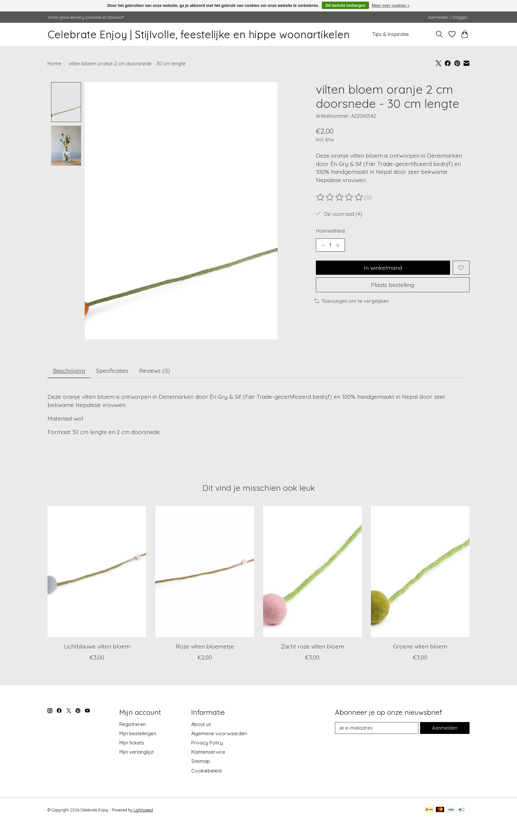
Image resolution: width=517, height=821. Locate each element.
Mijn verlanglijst (136, 752)
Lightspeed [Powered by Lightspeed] (143, 809)
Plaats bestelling (392, 284)
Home (54, 63)
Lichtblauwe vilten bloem (97, 646)
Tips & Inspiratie (390, 34)
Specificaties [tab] (112, 370)
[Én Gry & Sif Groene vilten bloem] (420, 572)
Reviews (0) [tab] (154, 370)
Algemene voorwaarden (219, 733)
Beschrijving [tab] (69, 370)
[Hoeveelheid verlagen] (323, 245)
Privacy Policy (207, 743)
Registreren (132, 724)
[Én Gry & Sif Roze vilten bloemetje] (204, 572)
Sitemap (200, 761)
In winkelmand (383, 267)
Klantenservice (208, 752)
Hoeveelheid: (331, 231)
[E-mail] (376, 728)
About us (201, 724)
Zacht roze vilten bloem (312, 646)
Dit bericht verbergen (345, 5)
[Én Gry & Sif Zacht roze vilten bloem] (312, 572)
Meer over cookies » (391, 5)
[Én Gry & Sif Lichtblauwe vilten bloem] (96, 572)
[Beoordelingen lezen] (340, 197)
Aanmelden (444, 728)
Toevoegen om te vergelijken (351, 301)
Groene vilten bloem (420, 646)
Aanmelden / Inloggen (448, 17)
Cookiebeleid (206, 771)
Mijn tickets (131, 743)
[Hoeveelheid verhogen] (337, 245)
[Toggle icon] (439, 34)
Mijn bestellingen (137, 733)
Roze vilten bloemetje (205, 646)
